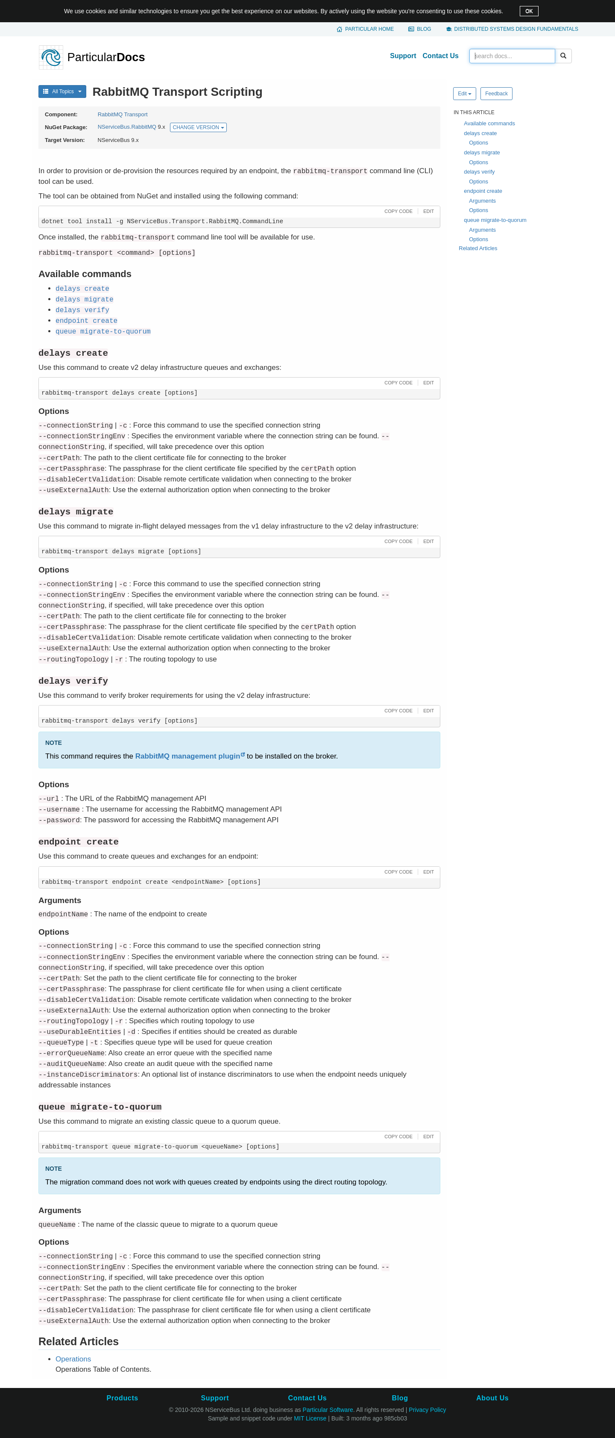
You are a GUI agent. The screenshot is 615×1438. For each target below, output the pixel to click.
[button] (397, 211)
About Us (492, 1398)
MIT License (310, 1418)
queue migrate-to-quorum (495, 220)
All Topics (62, 91)
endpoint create (483, 191)
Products (122, 1398)
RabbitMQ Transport (123, 114)
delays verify (479, 171)
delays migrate (482, 152)
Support (403, 55)
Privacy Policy (427, 1409)
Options (478, 142)
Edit (465, 94)
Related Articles (478, 248)
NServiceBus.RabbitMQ (127, 127)
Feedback (496, 94)
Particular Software (328, 1409)
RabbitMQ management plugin (187, 756)
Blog (424, 29)
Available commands (489, 123)
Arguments (482, 201)
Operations (73, 1359)
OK (529, 11)
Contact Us (441, 55)
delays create (480, 133)
